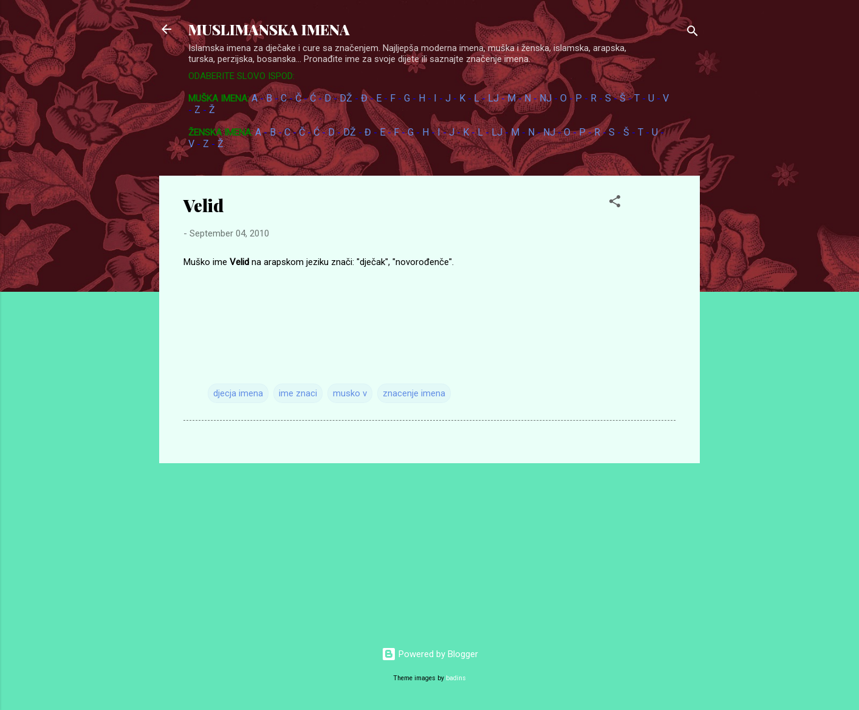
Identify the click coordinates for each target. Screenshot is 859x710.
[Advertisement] (740, 261)
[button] (614, 203)
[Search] (692, 33)
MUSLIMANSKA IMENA (269, 29)
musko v (350, 393)
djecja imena (238, 393)
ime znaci (298, 393)
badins (456, 678)
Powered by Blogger (430, 654)
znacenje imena (414, 393)
